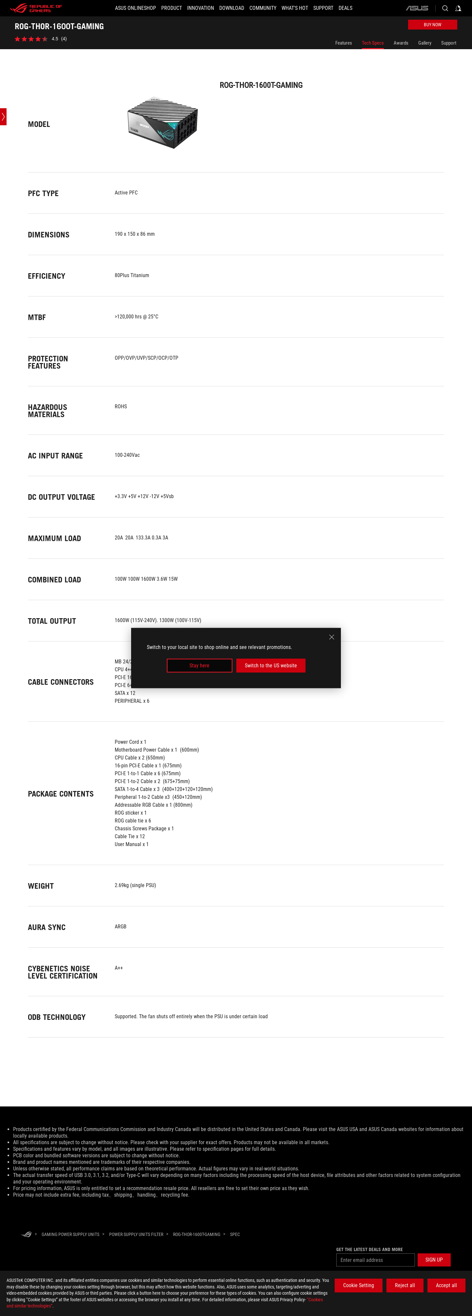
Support (448, 43)
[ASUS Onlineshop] (135, 8)
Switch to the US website (271, 665)
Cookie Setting (358, 1285)
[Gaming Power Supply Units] (70, 1234)
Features (343, 43)
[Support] (323, 8)
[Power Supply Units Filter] (136, 1234)
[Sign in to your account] (458, 8)
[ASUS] (417, 8)
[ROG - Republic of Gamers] (36, 8)
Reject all (405, 1285)
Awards (401, 43)
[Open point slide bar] (3, 116)
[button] (434, 1259)
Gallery (424, 43)
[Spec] (235, 1235)
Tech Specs (373, 43)
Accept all (446, 1285)
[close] (332, 637)
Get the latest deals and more (369, 1249)
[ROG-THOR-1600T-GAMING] (196, 1234)
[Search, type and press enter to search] (445, 8)
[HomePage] (26, 1234)
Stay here (199, 665)
